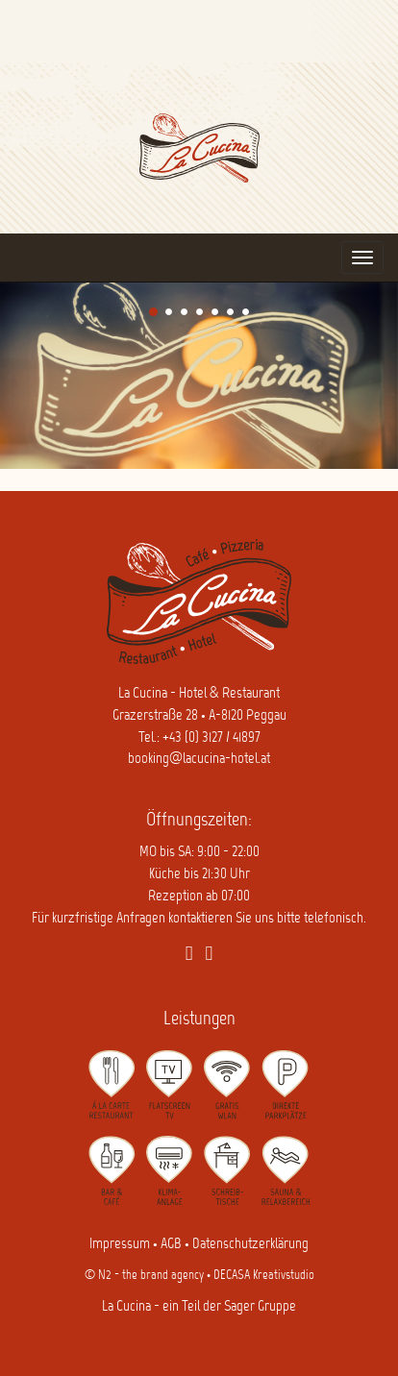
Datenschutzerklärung (250, 1244)
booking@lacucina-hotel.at (199, 759)
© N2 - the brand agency (144, 1275)
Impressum (119, 1244)
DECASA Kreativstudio (263, 1275)
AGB (171, 1244)
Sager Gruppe (260, 1307)
